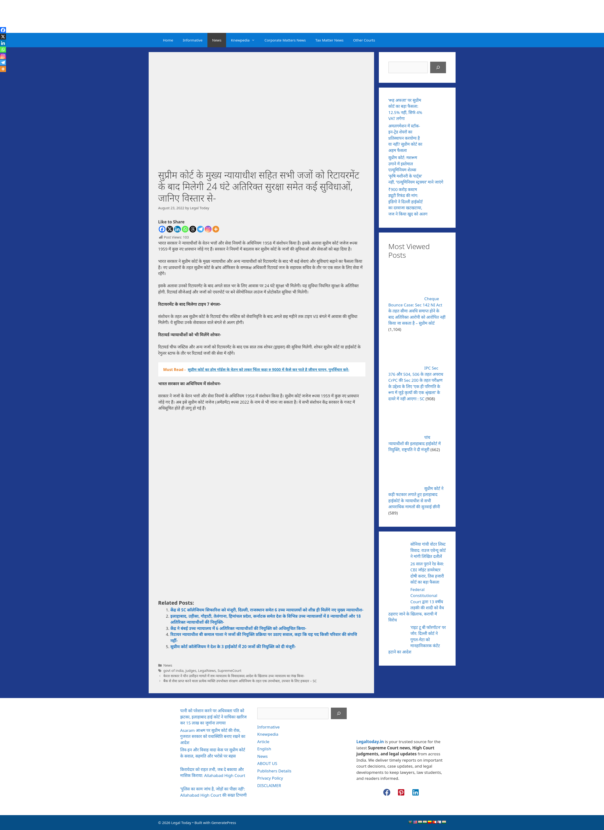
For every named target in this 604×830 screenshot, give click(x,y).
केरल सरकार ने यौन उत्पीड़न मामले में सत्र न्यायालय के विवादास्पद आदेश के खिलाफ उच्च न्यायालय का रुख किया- (234, 676)
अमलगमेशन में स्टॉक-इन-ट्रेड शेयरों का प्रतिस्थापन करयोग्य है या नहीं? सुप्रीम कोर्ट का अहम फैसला (405, 138)
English (264, 749)
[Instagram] (208, 229)
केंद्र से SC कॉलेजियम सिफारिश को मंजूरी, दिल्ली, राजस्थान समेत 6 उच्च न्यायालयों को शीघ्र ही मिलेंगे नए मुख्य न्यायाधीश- (267, 610)
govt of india (173, 670)
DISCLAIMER (269, 785)
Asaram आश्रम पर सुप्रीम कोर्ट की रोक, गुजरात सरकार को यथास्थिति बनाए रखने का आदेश (213, 736)
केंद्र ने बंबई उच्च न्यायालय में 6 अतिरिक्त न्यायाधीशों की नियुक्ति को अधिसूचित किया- (238, 628)
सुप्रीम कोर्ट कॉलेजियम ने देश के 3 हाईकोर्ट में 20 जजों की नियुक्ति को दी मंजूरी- (233, 646)
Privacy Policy (270, 778)
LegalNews (207, 670)
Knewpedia (245, 40)
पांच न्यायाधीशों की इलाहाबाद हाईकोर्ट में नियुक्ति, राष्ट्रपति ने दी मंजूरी (414, 443)
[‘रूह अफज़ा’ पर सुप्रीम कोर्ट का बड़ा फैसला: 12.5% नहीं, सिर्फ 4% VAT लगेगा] (437, 107)
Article (263, 741)
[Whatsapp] (185, 229)
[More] (215, 229)
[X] (169, 229)
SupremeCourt (229, 670)
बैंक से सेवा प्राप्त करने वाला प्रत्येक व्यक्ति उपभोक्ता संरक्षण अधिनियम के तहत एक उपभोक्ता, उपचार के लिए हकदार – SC (240, 681)
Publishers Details (274, 771)
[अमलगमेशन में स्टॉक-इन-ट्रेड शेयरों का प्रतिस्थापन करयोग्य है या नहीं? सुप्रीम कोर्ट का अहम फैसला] (437, 133)
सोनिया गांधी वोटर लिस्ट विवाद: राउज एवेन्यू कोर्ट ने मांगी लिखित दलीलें (428, 550)
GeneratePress (223, 822)
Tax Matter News (329, 40)
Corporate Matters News (285, 40)
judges (190, 670)
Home (168, 40)
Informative (193, 40)
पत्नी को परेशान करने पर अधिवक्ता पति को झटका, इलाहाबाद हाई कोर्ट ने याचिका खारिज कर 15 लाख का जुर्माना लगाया (213, 717)
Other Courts (364, 40)
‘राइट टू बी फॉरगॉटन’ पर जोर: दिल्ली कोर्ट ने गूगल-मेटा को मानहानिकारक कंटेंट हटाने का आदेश (417, 640)
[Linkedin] (177, 229)
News (217, 40)
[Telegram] (200, 229)
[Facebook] (162, 229)
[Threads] (192, 229)
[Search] (438, 67)
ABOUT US (267, 763)
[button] (387, 792)
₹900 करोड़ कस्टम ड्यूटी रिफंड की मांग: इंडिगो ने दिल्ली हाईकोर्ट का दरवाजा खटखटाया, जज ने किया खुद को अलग (408, 202)
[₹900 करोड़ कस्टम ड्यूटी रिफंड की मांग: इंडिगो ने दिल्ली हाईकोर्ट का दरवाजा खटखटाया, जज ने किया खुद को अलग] (437, 196)
